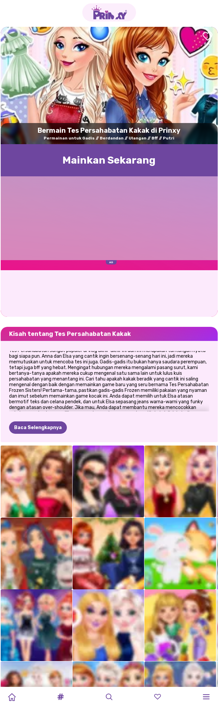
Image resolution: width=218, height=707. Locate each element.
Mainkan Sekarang (109, 160)
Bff (154, 138)
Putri (168, 138)
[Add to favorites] (208, 39)
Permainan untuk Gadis (69, 138)
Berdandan (112, 138)
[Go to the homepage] (109, 12)
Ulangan (137, 138)
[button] (60, 697)
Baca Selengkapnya (38, 394)
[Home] (11, 697)
